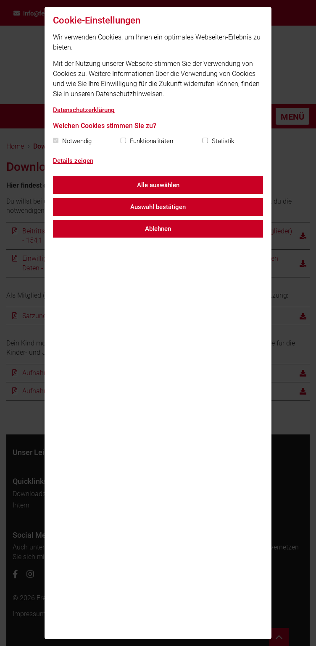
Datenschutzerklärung (84, 110)
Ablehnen (158, 229)
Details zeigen (73, 161)
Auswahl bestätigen (158, 207)
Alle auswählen (158, 185)
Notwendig (77, 141)
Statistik (223, 141)
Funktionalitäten (151, 141)
